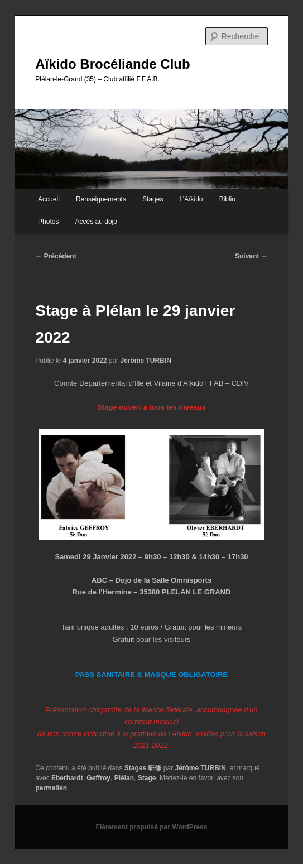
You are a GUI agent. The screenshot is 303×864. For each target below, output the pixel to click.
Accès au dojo (96, 221)
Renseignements (101, 199)
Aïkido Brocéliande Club (112, 63)
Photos (48, 221)
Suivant (251, 256)
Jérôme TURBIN (145, 360)
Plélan (124, 778)
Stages (152, 199)
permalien (51, 788)
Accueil (49, 199)
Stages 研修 (143, 768)
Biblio (227, 199)
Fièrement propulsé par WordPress (152, 827)
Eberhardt (67, 778)
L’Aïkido (191, 199)
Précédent (55, 256)
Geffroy (98, 778)
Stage (147, 778)
